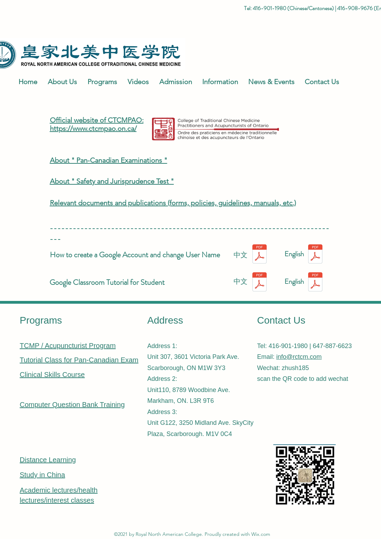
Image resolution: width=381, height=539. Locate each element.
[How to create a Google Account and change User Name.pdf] (315, 254)
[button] (61, 81)
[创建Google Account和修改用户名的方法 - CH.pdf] (259, 254)
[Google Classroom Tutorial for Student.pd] (315, 282)
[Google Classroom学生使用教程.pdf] (259, 282)
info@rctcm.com (299, 356)
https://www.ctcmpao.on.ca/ (93, 128)
